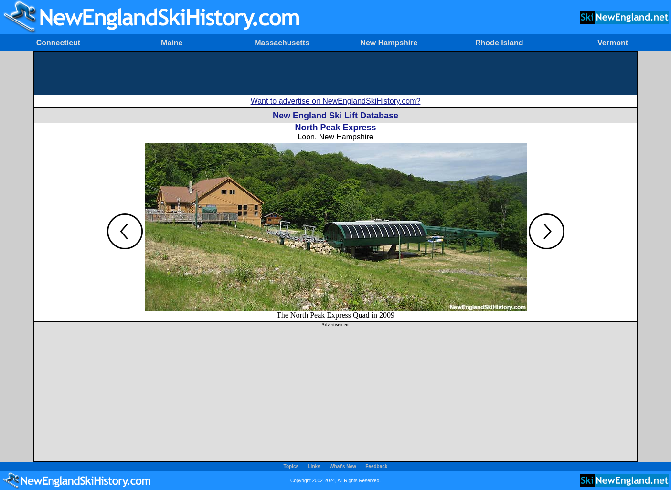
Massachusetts (282, 43)
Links (314, 466)
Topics (291, 466)
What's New (343, 466)
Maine (171, 43)
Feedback (376, 466)
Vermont (612, 43)
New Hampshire (388, 43)
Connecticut (58, 43)
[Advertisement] (336, 73)
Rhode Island (499, 43)
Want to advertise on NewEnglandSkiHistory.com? (336, 101)
